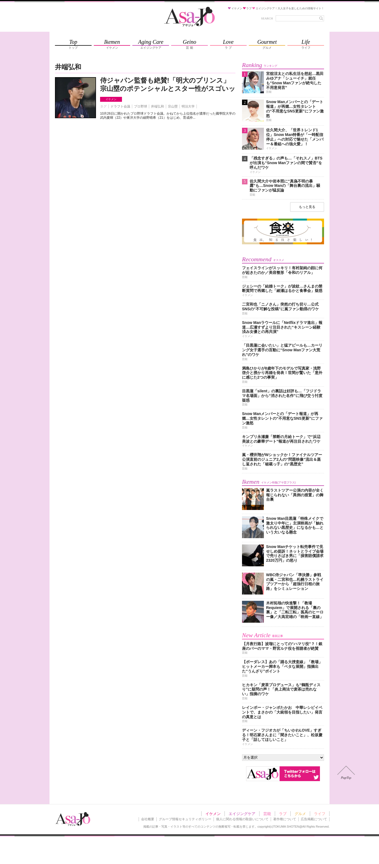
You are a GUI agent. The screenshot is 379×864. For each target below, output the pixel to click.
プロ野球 (140, 106)
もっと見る (307, 207)
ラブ (283, 813)
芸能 (267, 813)
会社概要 (147, 819)
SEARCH (267, 18)
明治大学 (188, 106)
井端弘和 (157, 106)
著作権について (284, 819)
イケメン (111, 99)
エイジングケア (242, 813)
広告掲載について (314, 819)
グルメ (300, 813)
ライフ (319, 813)
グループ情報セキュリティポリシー (185, 819)
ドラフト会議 (120, 106)
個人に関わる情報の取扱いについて (242, 819)
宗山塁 (173, 106)
